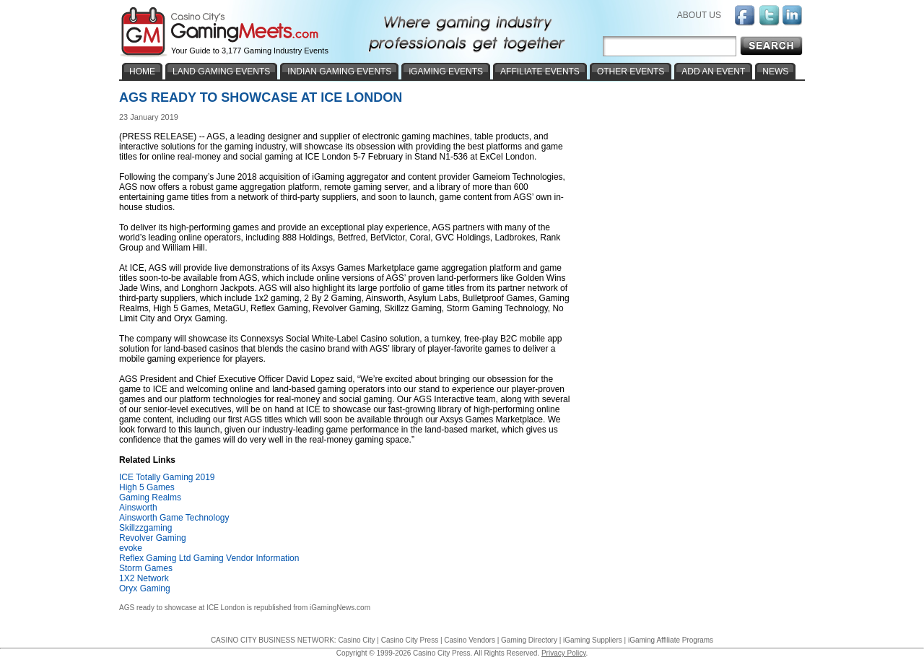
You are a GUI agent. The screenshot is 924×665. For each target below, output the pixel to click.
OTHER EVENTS (630, 71)
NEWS (775, 71)
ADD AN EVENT (713, 71)
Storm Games (146, 568)
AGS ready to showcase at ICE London (182, 608)
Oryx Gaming (144, 588)
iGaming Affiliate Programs (670, 640)
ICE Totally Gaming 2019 (167, 477)
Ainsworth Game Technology (174, 518)
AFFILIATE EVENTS (540, 71)
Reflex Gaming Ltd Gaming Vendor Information (209, 558)
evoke (130, 548)
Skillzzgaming (145, 528)
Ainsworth (138, 508)
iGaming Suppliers (592, 640)
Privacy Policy (563, 653)
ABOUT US (699, 15)
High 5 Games (147, 487)
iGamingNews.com (340, 608)
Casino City (356, 640)
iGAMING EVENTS (446, 71)
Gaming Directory (529, 640)
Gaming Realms (150, 497)
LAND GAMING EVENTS (221, 71)
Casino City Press (409, 640)
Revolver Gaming (152, 538)
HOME (142, 71)
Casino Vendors (469, 640)
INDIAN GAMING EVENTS (339, 71)
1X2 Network (144, 578)
